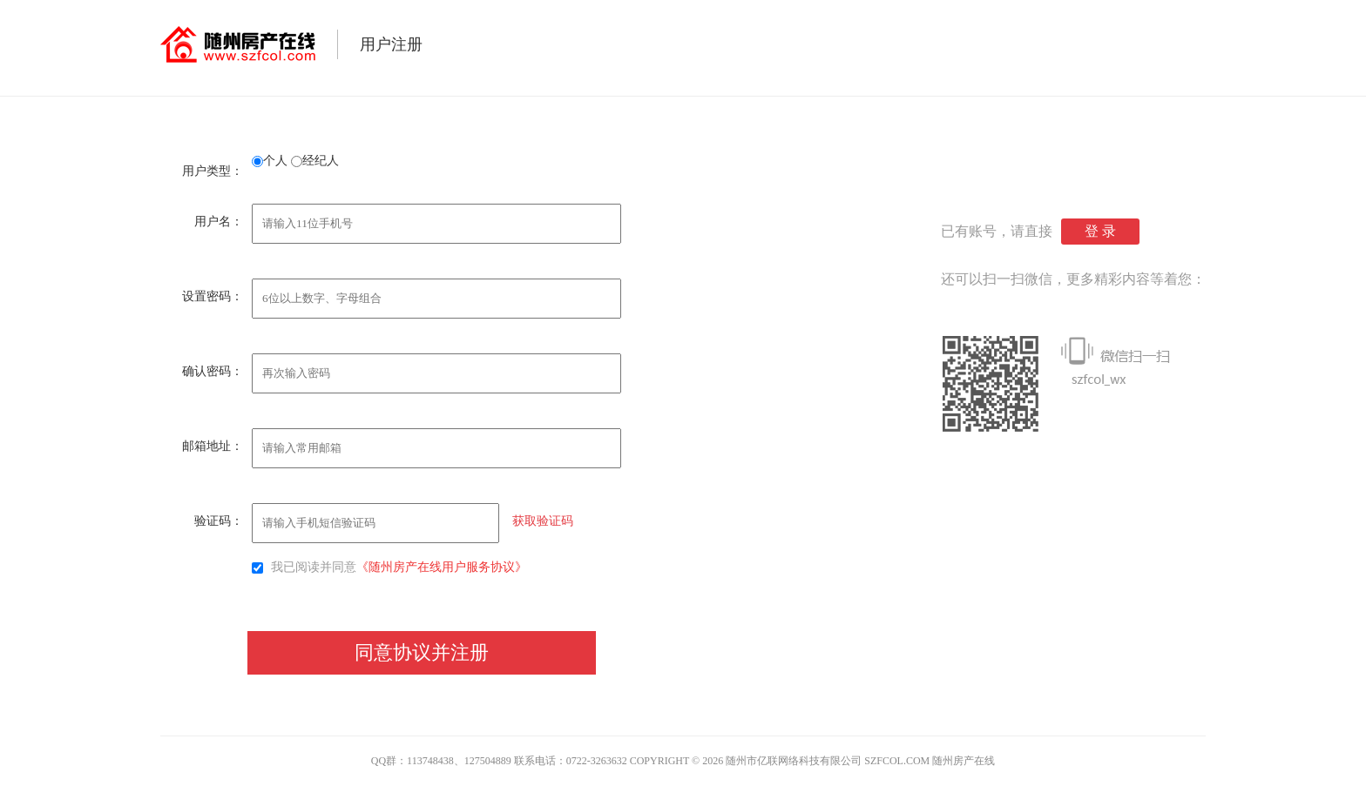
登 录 (1100, 231)
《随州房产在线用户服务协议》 (441, 567)
